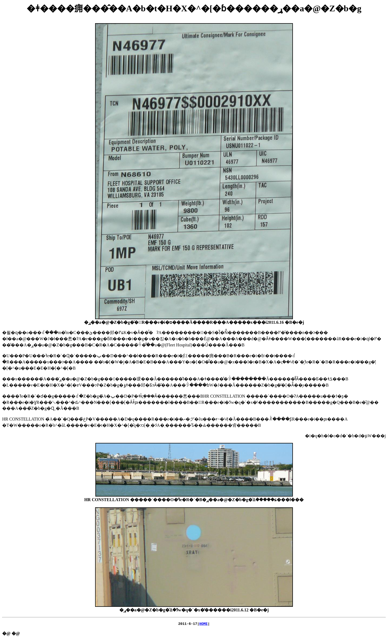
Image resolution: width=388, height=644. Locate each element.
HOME (203, 624)
